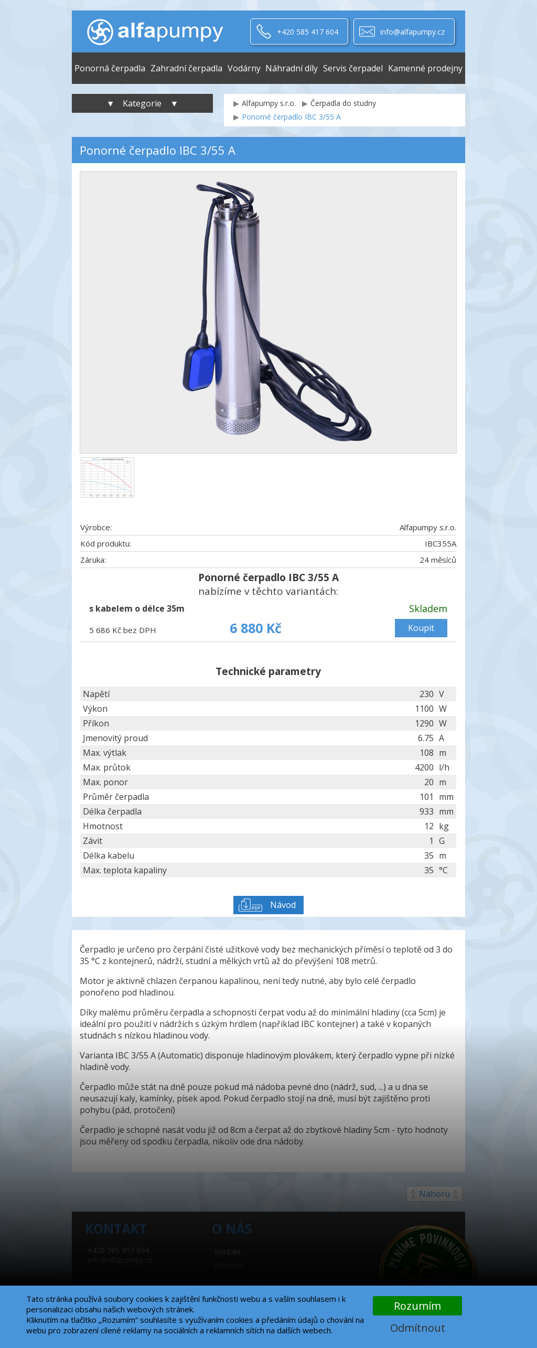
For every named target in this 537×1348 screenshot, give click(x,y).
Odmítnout (417, 1328)
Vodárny (244, 68)
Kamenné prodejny (425, 68)
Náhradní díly (291, 68)
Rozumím (417, 1306)
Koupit (421, 628)
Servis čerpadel (353, 68)
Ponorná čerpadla (109, 68)
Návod (283, 905)
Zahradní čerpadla (186, 68)
